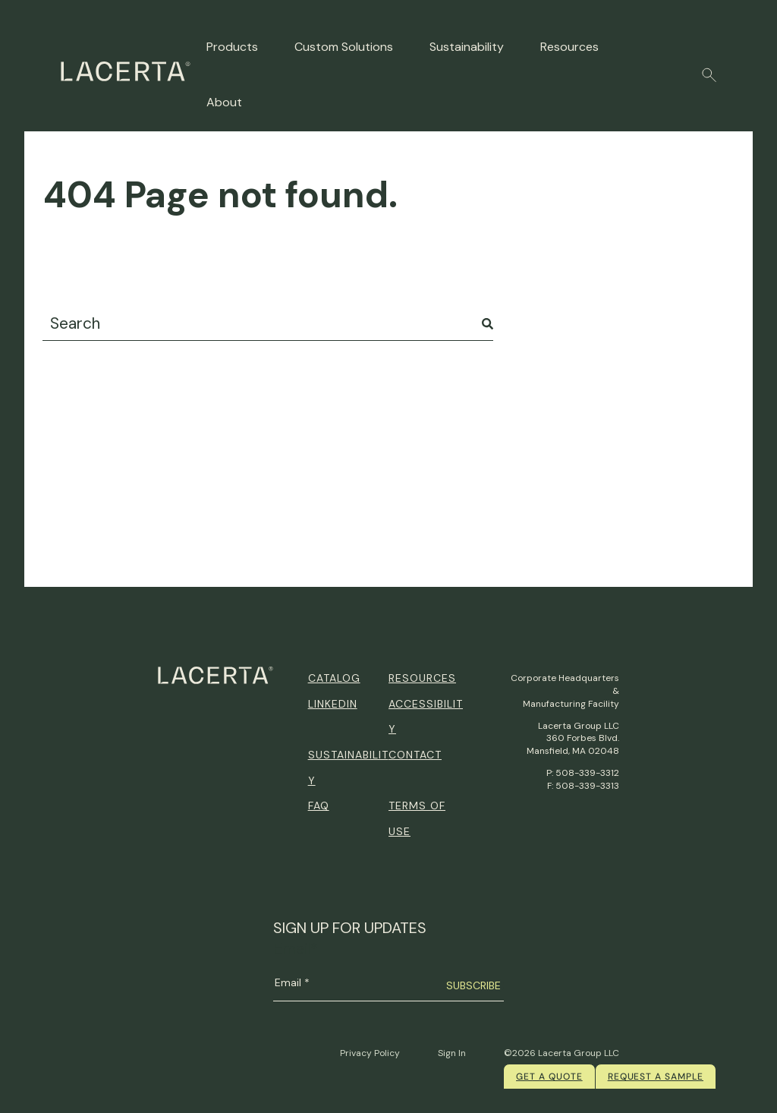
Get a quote (549, 1076)
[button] (709, 75)
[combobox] (267, 324)
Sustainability (466, 47)
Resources (569, 47)
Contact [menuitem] (415, 754)
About (224, 102)
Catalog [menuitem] (334, 678)
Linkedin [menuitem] (332, 704)
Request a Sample (655, 1076)
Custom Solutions (343, 47)
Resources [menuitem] (422, 678)
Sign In (452, 1053)
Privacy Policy (370, 1053)
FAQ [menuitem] (318, 805)
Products (232, 47)
